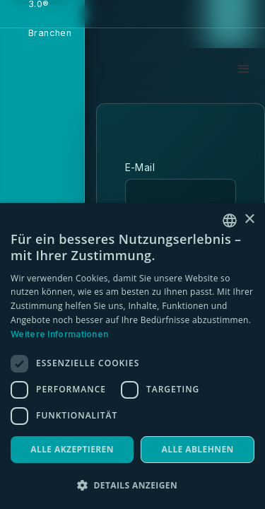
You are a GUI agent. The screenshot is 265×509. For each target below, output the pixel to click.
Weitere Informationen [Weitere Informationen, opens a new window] (59, 334)
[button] (244, 69)
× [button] (249, 219)
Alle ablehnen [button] (198, 449)
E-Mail (140, 167)
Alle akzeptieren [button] (72, 449)
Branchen (49, 33)
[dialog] (132, 356)
